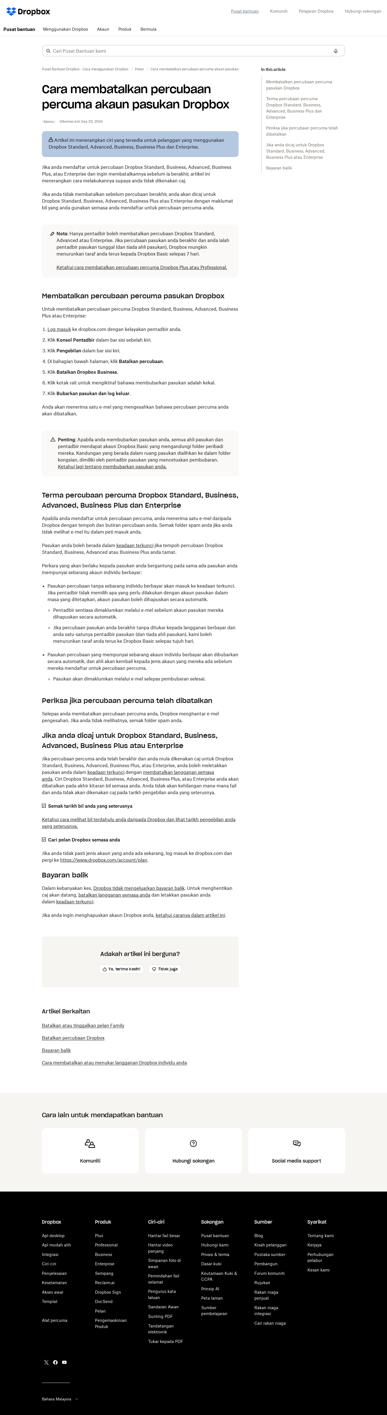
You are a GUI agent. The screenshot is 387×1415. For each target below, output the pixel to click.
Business (103, 1254)
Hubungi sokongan (363, 11)
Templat (49, 1301)
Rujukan (262, 1282)
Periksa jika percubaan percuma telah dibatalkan (302, 131)
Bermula (149, 29)
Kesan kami (318, 1270)
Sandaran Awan (163, 1306)
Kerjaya (314, 1244)
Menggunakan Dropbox (65, 29)
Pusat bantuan (245, 11)
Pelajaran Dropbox (316, 11)
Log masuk (59, 329)
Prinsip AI (210, 1288)
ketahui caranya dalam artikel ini (190, 915)
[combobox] (194, 51)
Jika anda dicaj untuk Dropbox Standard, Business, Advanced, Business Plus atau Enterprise (295, 151)
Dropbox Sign (108, 1292)
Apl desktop (53, 1235)
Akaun (103, 29)
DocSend (104, 1301)
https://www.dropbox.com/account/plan (103, 860)
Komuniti (279, 11)
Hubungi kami (214, 1244)
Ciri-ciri (49, 1263)
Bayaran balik (279, 167)
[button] (48, 51)
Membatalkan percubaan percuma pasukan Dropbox (299, 84)
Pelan (100, 1311)
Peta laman (212, 1298)
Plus (99, 1235)
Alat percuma (54, 1320)
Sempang (104, 1273)
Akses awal (52, 1292)
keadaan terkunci (134, 545)
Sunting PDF (160, 1316)
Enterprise (104, 1263)
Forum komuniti (269, 1273)
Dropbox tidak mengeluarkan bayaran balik (139, 888)
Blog (258, 1235)
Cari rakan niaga (270, 1323)
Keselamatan (54, 1282)
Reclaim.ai (105, 1282)
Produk (125, 29)
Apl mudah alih (56, 1244)
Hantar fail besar (164, 1235)
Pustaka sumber (269, 1254)
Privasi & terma (215, 1254)
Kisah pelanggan (270, 1244)
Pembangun (266, 1263)
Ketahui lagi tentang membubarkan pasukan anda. (112, 466)
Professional (106, 1244)
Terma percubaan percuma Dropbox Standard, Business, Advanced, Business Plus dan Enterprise (294, 108)
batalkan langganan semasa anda (114, 895)
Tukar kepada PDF (165, 1341)
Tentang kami (320, 1235)
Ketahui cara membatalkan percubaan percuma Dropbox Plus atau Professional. (141, 267)
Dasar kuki (211, 1263)
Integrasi (50, 1254)
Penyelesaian (54, 1273)
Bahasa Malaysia (60, 1399)
